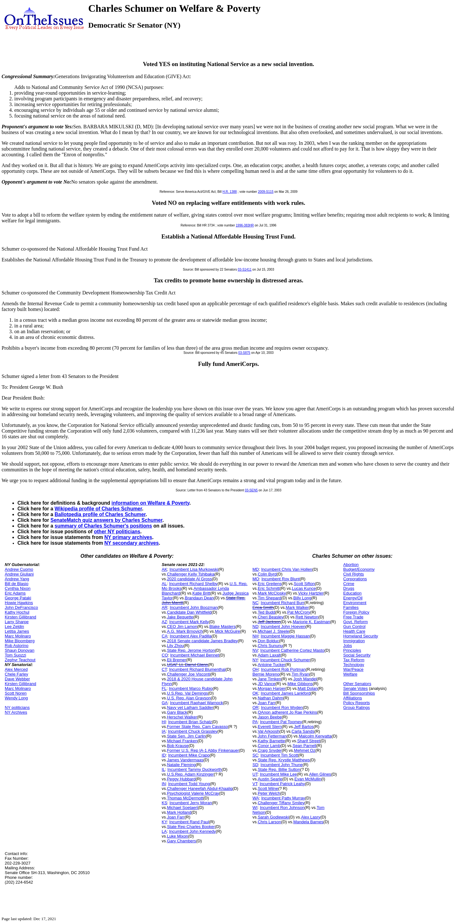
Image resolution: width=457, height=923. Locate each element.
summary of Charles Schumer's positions (103, 526)
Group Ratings (356, 707)
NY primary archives (128, 537)
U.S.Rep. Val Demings (187, 693)
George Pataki (18, 598)
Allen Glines (320, 774)
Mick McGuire (227, 631)
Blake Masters (222, 626)
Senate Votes (355, 688)
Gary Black (177, 712)
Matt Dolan (308, 688)
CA (165, 636)
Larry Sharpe (17, 621)
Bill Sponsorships (359, 693)
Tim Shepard (269, 598)
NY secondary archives (131, 543)
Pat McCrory (298, 612)
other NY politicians (117, 531)
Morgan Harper (271, 688)
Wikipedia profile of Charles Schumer (98, 508)
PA (255, 721)
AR (165, 607)
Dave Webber (17, 679)
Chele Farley (16, 674)
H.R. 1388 (229, 191)
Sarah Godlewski (273, 817)
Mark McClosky (272, 593)
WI (255, 807)
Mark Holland (179, 812)
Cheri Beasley (270, 617)
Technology (353, 664)
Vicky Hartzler (310, 593)
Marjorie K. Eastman (311, 621)
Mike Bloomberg (20, 640)
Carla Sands (303, 731)
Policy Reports (356, 702)
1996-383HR (245, 225)
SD (255, 764)
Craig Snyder (270, 750)
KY (164, 821)
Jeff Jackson (269, 621)
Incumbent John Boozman (194, 607)
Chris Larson (269, 821)
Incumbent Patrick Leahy (282, 783)
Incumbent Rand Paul (189, 821)
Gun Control (354, 626)
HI (164, 721)
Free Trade (353, 617)
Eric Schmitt (269, 588)
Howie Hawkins (19, 602)
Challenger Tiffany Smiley (281, 802)
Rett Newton (306, 617)
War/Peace (353, 669)
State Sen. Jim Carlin (186, 736)
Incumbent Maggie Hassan (285, 636)
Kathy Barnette (271, 740)
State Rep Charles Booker (191, 826)
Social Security (357, 655)
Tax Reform (353, 659)
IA (164, 731)
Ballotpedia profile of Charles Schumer (100, 514)
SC (255, 755)
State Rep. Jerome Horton (191, 650)
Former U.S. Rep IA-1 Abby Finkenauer (203, 750)
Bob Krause (178, 745)
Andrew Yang (17, 578)
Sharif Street (308, 740)
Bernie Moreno (266, 674)
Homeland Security (360, 636)
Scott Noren (16, 693)
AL (164, 583)
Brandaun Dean (199, 598)
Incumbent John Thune (282, 764)
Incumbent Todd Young (189, 783)
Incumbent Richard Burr (282, 602)
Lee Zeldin (14, 626)
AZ (164, 621)
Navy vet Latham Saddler (190, 707)
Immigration (354, 640)
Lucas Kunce (304, 588)
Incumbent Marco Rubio (191, 688)
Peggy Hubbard (181, 779)
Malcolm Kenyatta (315, 736)
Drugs (348, 588)
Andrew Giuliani (19, 574)
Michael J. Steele (273, 631)
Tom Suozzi (15, 655)
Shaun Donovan (19, 650)
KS (164, 802)
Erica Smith (263, 607)
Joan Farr (176, 817)
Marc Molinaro (18, 636)
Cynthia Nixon (17, 588)
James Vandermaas (185, 760)
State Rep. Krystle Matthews (284, 760)
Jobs (347, 645)
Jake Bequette (180, 617)
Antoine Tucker (271, 664)
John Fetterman (272, 736)
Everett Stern (270, 726)
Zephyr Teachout (20, 659)
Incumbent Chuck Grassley (192, 731)
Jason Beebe (270, 717)
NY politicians (17, 707)
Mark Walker (297, 607)
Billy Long (302, 598)
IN (164, 783)
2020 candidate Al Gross (189, 578)
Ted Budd (266, 612)
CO (165, 655)
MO (256, 578)
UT (255, 774)
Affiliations (352, 698)
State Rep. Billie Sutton (279, 769)
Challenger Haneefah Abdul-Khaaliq (200, 788)
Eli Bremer (176, 659)
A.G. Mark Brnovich (185, 631)
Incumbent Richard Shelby (193, 583)
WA (256, 798)
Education (352, 593)
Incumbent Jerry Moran (190, 802)
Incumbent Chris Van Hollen (286, 569)
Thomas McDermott (185, 798)
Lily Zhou (175, 645)
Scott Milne (268, 788)
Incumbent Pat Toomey (281, 721)
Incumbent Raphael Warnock (196, 702)
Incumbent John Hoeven (283, 626)
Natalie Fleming (181, 764)
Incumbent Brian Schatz (190, 721)
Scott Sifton (304, 583)
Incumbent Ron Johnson (282, 807)
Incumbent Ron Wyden (282, 707)
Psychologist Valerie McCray (193, 793)
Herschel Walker (182, 717)
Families (351, 607)
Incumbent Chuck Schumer (285, 659)
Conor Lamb (269, 745)
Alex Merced (16, 669)
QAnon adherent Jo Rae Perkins (287, 712)
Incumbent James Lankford (286, 693)
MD (256, 569)
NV (255, 650)
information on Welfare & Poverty (150, 503)
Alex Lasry (311, 817)
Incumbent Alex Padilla (191, 636)
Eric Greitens (269, 583)
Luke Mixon (177, 836)
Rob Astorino (16, 645)
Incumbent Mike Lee (278, 774)
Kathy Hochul (17, 612)
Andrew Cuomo (19, 569)
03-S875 (244, 352)
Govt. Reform (355, 621)
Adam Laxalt (269, 655)
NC (256, 602)
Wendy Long (16, 698)
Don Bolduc (268, 640)
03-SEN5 (251, 490)
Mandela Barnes (308, 821)
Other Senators (357, 683)
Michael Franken (182, 740)
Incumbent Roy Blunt (281, 578)
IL (163, 769)
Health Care (354, 631)
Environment (355, 602)
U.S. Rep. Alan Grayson (189, 698)
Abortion (351, 564)
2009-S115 (266, 191)
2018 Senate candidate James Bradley (202, 640)
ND (256, 626)
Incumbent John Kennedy (192, 831)
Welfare (350, 674)
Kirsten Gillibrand (20, 617)
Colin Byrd (267, 574)
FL (164, 688)
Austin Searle (270, 779)
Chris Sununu (270, 645)
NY (255, 659)
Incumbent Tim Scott (279, 755)
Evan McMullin (308, 779)
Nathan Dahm (270, 698)
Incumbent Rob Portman (283, 669)
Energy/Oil (353, 598)
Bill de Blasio (16, 583)
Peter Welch (269, 793)
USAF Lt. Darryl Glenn (187, 664)
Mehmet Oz (304, 750)
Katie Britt (201, 593)
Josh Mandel (305, 679)
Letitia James (17, 631)
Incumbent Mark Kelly (189, 621)
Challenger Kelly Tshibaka (190, 574)
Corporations (355, 578)
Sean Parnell (304, 745)
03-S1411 (244, 269)
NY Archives (16, 712)
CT (164, 669)
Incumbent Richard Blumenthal (197, 669)
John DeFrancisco (21, 607)
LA (164, 831)
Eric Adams (15, 593)
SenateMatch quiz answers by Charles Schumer (106, 520)
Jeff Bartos (304, 726)
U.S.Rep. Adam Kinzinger (190, 774)
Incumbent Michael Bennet (194, 655)
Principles (352, 650)
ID (164, 755)
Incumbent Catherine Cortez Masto (292, 650)
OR (256, 707)
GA (165, 702)
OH (256, 669)
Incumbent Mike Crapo (189, 755)
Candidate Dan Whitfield (189, 612)
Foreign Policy (356, 612)
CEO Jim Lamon (182, 626)
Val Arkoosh (268, 731)
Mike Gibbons (300, 683)
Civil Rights (353, 574)
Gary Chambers (181, 841)
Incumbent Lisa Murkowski (193, 569)
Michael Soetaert (182, 807)
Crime (348, 583)
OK (256, 693)
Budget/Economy (359, 569)
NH (256, 636)
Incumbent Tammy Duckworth (195, 769)
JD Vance (266, 683)
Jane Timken (269, 679)
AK (164, 569)
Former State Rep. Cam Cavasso (197, 726)
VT (255, 783)
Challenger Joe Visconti (188, 674)
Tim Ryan (300, 674)
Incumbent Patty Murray (283, 798)
